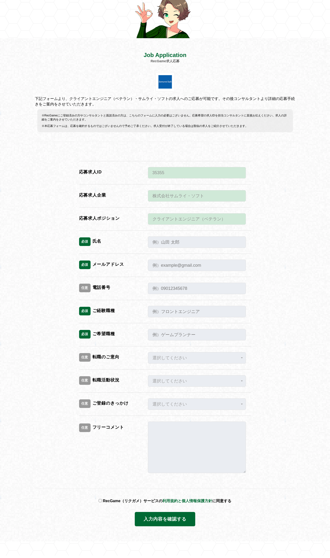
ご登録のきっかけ (104, 403)
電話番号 (95, 288)
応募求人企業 (92, 195)
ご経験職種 (97, 311)
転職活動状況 (99, 380)
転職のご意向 (99, 357)
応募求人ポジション (99, 218)
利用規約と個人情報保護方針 (187, 501)
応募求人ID (90, 172)
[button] (197, 358)
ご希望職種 (97, 334)
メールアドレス (101, 265)
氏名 (90, 241)
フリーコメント (101, 427)
